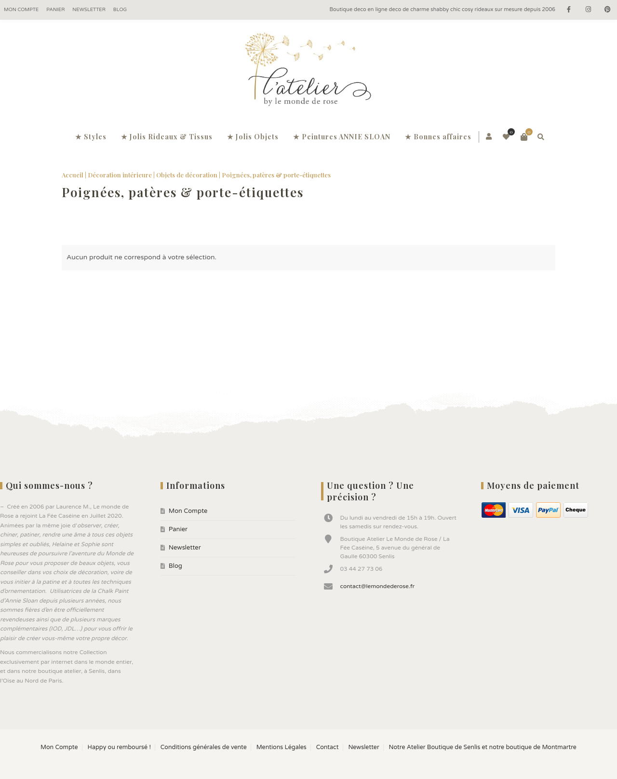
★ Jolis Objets (253, 136)
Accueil (72, 175)
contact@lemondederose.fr (377, 586)
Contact (327, 747)
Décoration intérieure (120, 175)
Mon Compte (21, 10)
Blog (120, 10)
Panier (55, 10)
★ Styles (91, 136)
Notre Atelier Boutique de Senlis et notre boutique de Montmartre (483, 747)
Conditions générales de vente (204, 747)
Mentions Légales (281, 747)
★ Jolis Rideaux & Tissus (167, 136)
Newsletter (89, 10)
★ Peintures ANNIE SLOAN (341, 136)
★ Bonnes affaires (438, 136)
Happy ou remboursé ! (118, 747)
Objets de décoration (186, 175)
